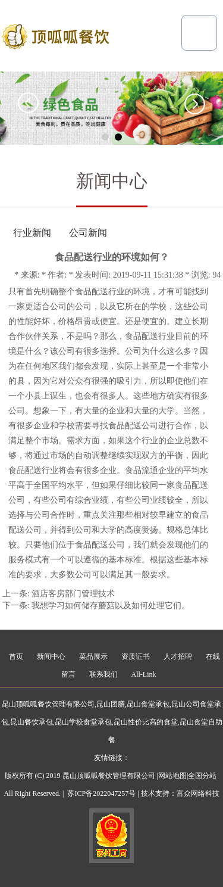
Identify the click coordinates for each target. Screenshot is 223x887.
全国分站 (202, 775)
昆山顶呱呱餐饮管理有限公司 (48, 704)
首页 (16, 656)
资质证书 (135, 656)
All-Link (143, 674)
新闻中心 (51, 656)
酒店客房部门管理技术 (73, 593)
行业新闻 (32, 233)
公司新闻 (88, 233)
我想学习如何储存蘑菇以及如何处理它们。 (111, 605)
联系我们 (103, 674)
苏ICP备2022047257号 (101, 793)
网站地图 (172, 775)
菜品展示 (93, 656)
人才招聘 (178, 656)
